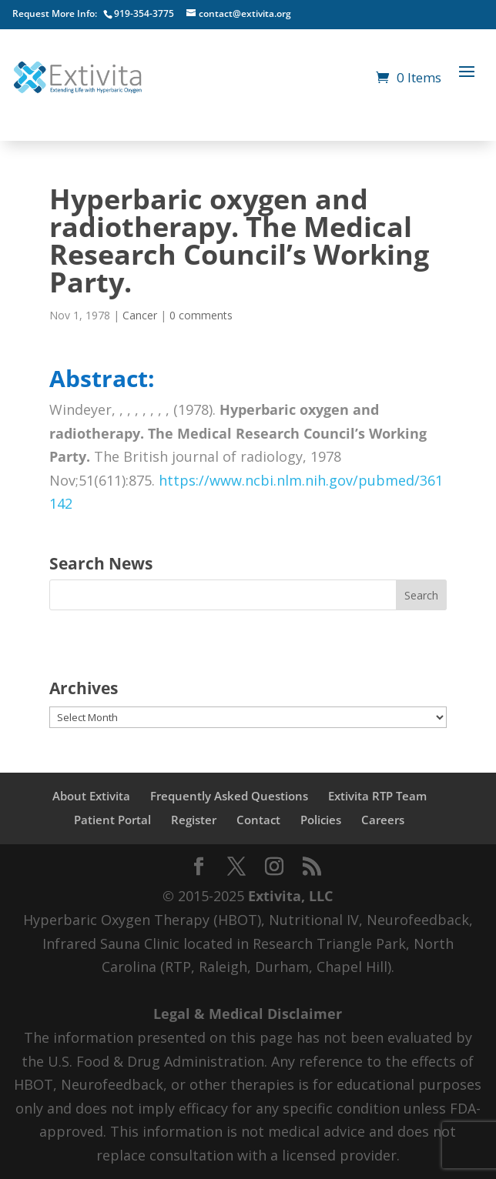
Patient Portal (112, 819)
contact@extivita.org (245, 13)
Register (193, 819)
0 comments (201, 315)
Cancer (139, 315)
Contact (258, 819)
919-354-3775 (144, 13)
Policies (320, 819)
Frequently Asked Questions (229, 795)
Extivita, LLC (290, 896)
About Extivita (91, 795)
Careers (382, 819)
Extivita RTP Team (377, 795)
